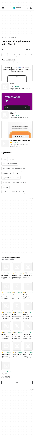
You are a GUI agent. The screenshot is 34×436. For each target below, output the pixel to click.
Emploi (3, 407)
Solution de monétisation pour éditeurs (12, 420)
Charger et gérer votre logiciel (10, 422)
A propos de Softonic (7, 400)
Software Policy (6, 425)
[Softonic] (17, 8)
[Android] (10, 38)
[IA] (5, 38)
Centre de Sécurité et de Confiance (11, 402)
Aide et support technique (9, 405)
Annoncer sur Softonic (8, 427)
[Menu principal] (3, 8)
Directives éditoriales (7, 410)
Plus (17, 325)
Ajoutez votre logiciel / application (11, 412)
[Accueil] (2, 38)
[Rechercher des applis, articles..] (27, 8)
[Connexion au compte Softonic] (31, 8)
